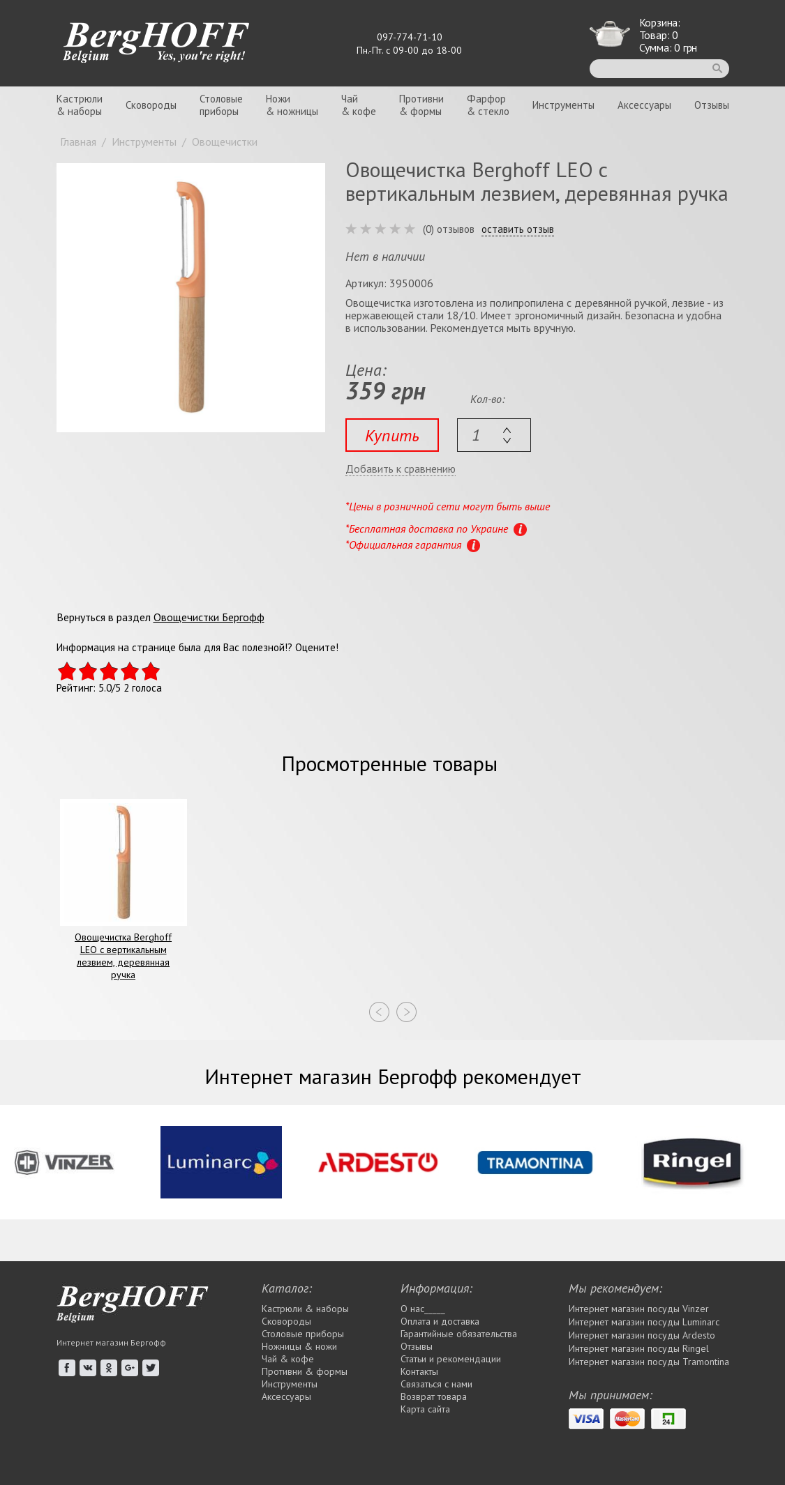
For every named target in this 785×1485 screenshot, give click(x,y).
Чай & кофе (288, 1359)
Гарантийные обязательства (459, 1333)
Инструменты (563, 105)
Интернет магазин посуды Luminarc (644, 1322)
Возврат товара (434, 1396)
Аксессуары (644, 105)
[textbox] (494, 435)
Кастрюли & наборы (305, 1308)
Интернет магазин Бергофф (111, 1342)
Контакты (419, 1371)
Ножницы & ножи (299, 1346)
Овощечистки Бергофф (209, 617)
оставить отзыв (517, 229)
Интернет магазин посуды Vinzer (639, 1308)
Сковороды (151, 105)
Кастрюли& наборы (80, 105)
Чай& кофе (358, 105)
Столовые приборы (303, 1333)
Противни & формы (304, 1371)
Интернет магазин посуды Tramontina (649, 1361)
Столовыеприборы (221, 105)
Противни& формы (421, 105)
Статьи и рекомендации (451, 1359)
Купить (392, 435)
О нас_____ (423, 1308)
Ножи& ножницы (292, 105)
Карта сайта (425, 1409)
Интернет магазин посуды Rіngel (639, 1348)
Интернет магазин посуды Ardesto (642, 1335)
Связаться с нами (436, 1384)
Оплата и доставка (440, 1321)
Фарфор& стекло (488, 105)
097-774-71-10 (409, 37)
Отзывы (711, 105)
